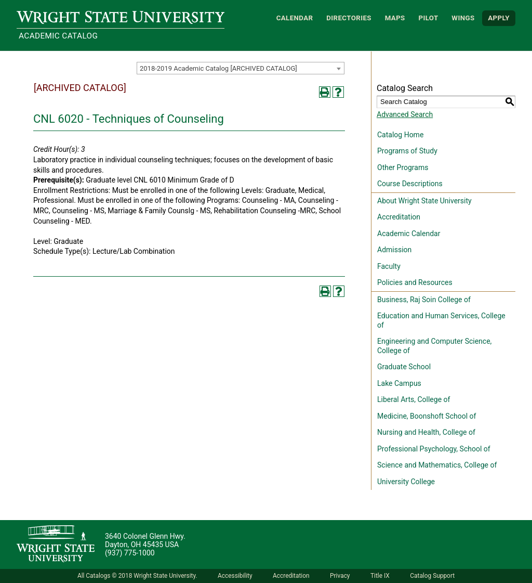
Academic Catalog (58, 36)
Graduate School (404, 366)
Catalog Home (400, 135)
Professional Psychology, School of (433, 449)
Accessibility (235, 575)
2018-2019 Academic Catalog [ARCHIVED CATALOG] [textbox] (218, 68)
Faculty (389, 266)
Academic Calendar (408, 233)
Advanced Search (405, 114)
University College (406, 481)
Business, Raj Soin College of (424, 299)
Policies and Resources (415, 282)
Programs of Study (407, 151)
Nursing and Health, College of (426, 432)
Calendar (294, 18)
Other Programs (402, 167)
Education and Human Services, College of (441, 320)
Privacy (340, 575)
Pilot (428, 18)
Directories (348, 18)
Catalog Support (432, 575)
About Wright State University (424, 201)
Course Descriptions (410, 183)
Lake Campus (399, 383)
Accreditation (398, 217)
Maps (395, 18)
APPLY (499, 18)
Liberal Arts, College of (413, 399)
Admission (394, 249)
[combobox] (240, 68)
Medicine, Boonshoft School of (426, 416)
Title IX (380, 575)
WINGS (462, 18)
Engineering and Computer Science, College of (434, 346)
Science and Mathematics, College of (437, 465)
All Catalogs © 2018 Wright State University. (137, 575)
